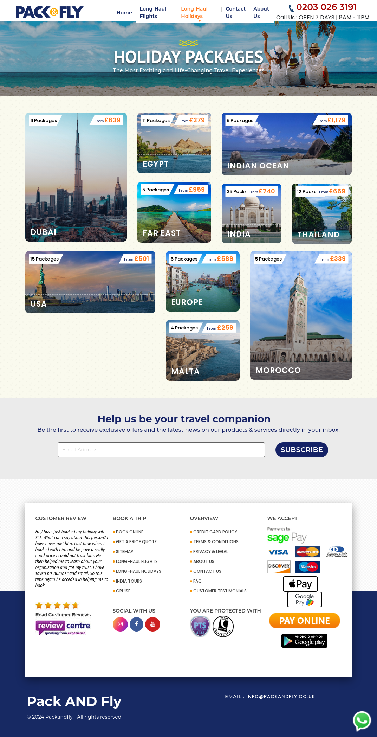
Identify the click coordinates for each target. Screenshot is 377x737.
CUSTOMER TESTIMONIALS (220, 591)
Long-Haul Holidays (194, 12)
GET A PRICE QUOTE (136, 542)
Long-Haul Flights (153, 12)
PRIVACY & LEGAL (210, 552)
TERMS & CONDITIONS (216, 542)
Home (124, 12)
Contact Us (236, 12)
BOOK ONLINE (129, 532)
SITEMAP (124, 552)
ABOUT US (203, 561)
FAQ (197, 581)
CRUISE (123, 591)
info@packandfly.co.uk (280, 696)
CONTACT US (207, 571)
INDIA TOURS (129, 581)
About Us (261, 12)
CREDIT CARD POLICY (215, 532)
